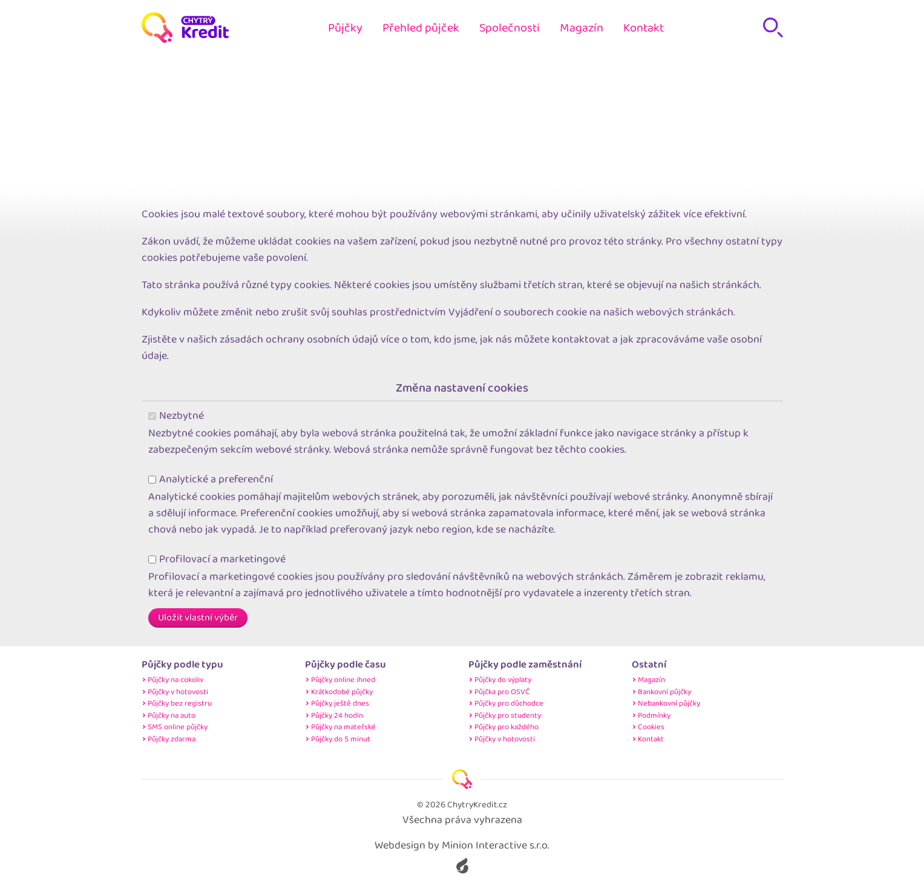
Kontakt (643, 28)
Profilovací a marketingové (217, 559)
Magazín (581, 28)
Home (446, 90)
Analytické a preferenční (211, 479)
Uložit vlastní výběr (198, 617)
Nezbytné (176, 416)
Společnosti (509, 28)
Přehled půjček (420, 28)
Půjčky (345, 28)
